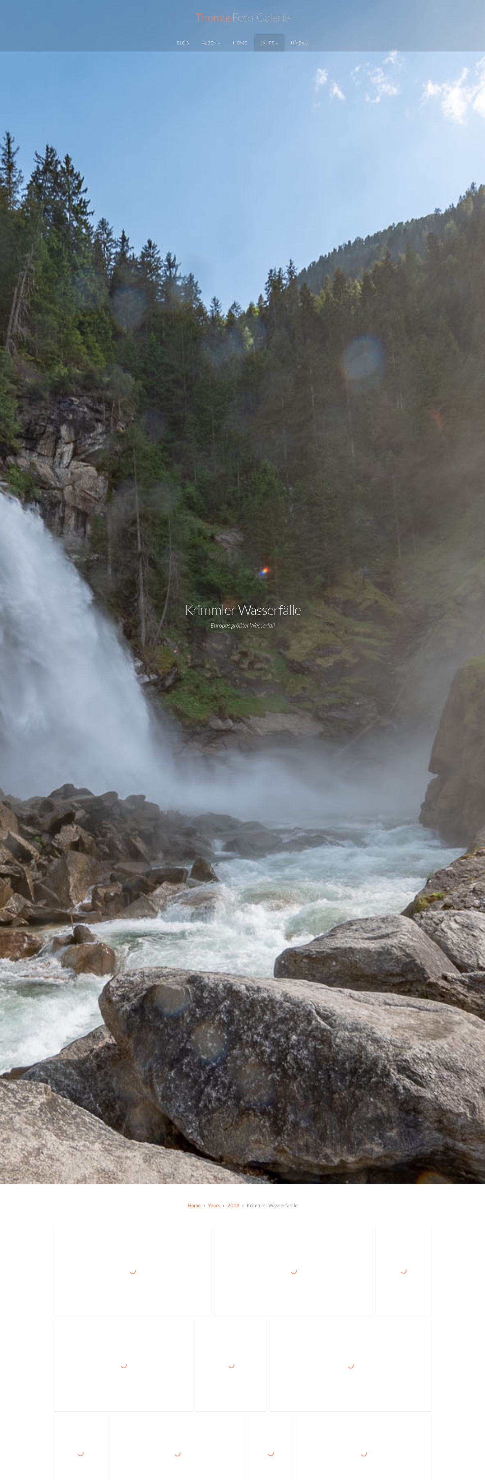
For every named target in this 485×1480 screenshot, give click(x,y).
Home (240, 42)
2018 (233, 1205)
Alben (209, 42)
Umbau (299, 42)
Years (214, 1205)
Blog (183, 42)
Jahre (267, 42)
